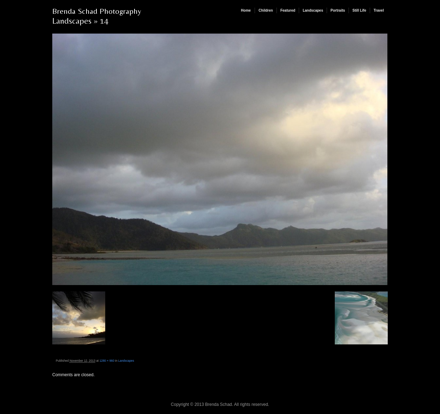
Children (265, 10)
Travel (379, 10)
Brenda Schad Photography (96, 11)
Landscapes (313, 10)
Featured (287, 10)
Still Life (359, 10)
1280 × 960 (107, 360)
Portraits (338, 10)
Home (246, 10)
